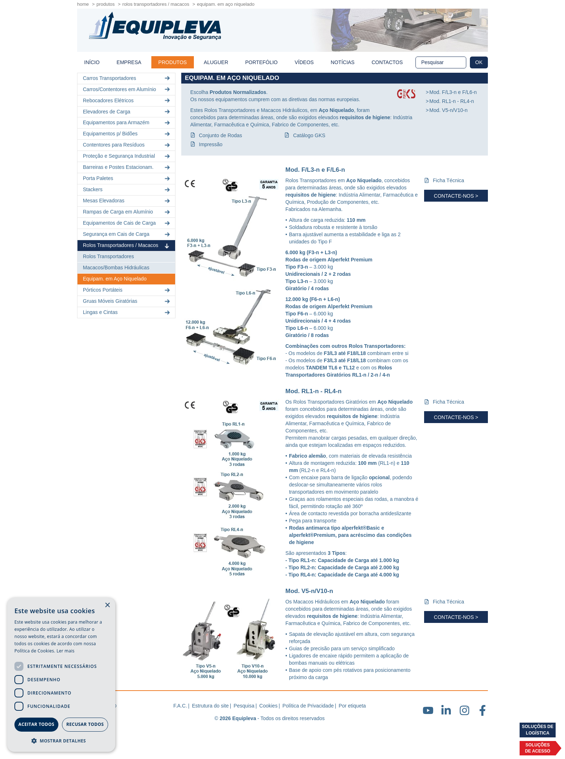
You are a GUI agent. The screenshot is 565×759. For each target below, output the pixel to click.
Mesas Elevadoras (127, 201)
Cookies (268, 706)
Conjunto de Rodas (220, 135)
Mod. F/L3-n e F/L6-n (453, 92)
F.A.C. (180, 706)
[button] (61, 740)
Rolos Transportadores (108, 256)
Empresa (129, 62)
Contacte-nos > (456, 196)
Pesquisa (243, 706)
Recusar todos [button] (85, 724)
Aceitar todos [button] (36, 724)
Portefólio (261, 62)
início (92, 62)
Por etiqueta (352, 706)
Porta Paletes (127, 178)
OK (478, 62)
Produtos (106, 4)
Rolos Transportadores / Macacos (156, 4)
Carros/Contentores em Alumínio (127, 89)
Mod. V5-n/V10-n (449, 110)
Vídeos (304, 62)
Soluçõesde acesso (537, 748)
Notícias (343, 62)
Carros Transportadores (127, 78)
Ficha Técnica (448, 180)
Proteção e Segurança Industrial (127, 156)
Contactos (387, 62)
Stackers (127, 189)
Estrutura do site (210, 706)
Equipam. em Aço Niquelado (115, 279)
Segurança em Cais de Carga (127, 234)
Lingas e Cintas (127, 312)
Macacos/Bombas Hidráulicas (116, 267)
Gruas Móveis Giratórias (127, 301)
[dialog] (61, 675)
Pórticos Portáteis (127, 290)
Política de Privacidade (308, 706)
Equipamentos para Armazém (127, 122)
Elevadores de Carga (127, 111)
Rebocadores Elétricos (127, 100)
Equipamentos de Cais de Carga (127, 223)
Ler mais (66, 651)
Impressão (210, 144)
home (83, 4)
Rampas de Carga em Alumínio (127, 212)
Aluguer (216, 62)
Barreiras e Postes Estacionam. (127, 167)
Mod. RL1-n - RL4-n (452, 101)
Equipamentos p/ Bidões (127, 134)
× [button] (107, 605)
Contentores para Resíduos (127, 145)
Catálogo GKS (309, 135)
